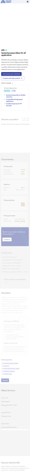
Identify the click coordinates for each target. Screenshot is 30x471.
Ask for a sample (6, 84)
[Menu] (28, 2)
